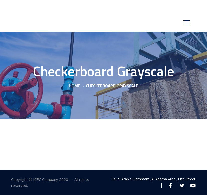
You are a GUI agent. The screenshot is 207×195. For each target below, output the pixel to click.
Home (74, 86)
